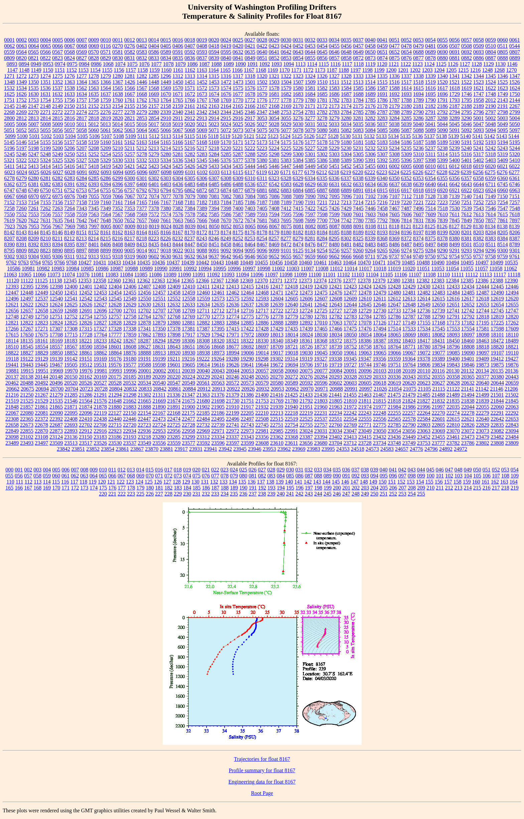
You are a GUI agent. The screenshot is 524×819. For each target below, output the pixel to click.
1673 (201, 94)
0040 (370, 40)
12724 (306, 310)
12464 (247, 292)
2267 (514, 106)
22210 (262, 413)
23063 (423, 431)
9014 (141, 250)
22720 (129, 425)
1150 (48, 70)
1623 (502, 88)
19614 (203, 365)
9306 (57, 256)
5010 (69, 124)
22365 (26, 419)
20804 (115, 389)
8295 (334, 238)
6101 (190, 172)
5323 (33, 160)
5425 (177, 166)
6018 (466, 166)
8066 (262, 226)
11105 (386, 274)
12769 (188, 316)
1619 (466, 88)
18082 (438, 334)
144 (326, 482)
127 (167, 482)
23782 (453, 443)
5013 (105, 124)
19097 (482, 353)
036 (346, 469)
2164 (226, 106)
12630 (144, 304)
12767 (159, 316)
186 (206, 488)
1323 (298, 76)
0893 (12, 64)
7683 (274, 220)
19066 (394, 353)
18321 (232, 341)
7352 (117, 208)
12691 (85, 310)
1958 (478, 100)
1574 (226, 88)
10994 (205, 268)
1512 (346, 82)
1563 (93, 88)
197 (309, 488)
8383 (490, 238)
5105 (82, 136)
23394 (321, 437)
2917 (250, 118)
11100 (314, 274)
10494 (452, 262)
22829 (482, 425)
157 (448, 482)
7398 (226, 208)
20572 (232, 383)
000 (9, 469)
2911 (177, 118)
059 (47, 476)
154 (420, 482)
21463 (365, 395)
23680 (321, 443)
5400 (454, 160)
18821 (512, 347)
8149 (69, 232)
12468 (262, 292)
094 (374, 476)
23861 (122, 449)
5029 (286, 124)
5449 (310, 166)
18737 (321, 347)
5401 (466, 160)
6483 (189, 184)
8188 (346, 232)
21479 (409, 395)
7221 (418, 202)
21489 (453, 395)
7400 (238, 208)
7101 (358, 196)
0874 (382, 58)
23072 (468, 431)
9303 (21, 256)
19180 (129, 359)
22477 (188, 419)
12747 (512, 310)
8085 (322, 226)
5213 (153, 148)
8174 (226, 232)
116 (65, 482)
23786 (468, 443)
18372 (335, 341)
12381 (408, 280)
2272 (57, 112)
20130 (453, 371)
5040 (418, 124)
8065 (250, 226)
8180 (286, 232)
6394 (105, 184)
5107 (106, 136)
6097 (154, 172)
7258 (9, 208)
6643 (466, 184)
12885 (247, 322)
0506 (442, 46)
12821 (12, 322)
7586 (226, 214)
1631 (45, 94)
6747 (9, 190)
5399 (442, 160)
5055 (45, 130)
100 (430, 476)
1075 (132, 64)
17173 (453, 322)
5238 (442, 148)
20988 (336, 389)
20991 (351, 389)
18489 (512, 341)
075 (196, 476)
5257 (129, 154)
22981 (262, 431)
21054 (395, 389)
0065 (45, 46)
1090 (240, 64)
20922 (233, 389)
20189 (144, 377)
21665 (144, 401)
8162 (117, 232)
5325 (57, 160)
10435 (143, 262)
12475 (321, 292)
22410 (85, 419)
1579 (286, 88)
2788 (394, 112)
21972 (350, 407)
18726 (306, 347)
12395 (26, 286)
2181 (418, 106)
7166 (153, 202)
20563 (218, 383)
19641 (247, 365)
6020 (490, 166)
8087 (334, 226)
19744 (365, 365)
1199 (379, 70)
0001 (9, 40)
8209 (33, 238)
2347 (262, 112)
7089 (298, 196)
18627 (144, 347)
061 (65, 476)
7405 (262, 208)
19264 (217, 359)
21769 (276, 401)
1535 (33, 88)
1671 (177, 94)
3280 (346, 118)
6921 (454, 190)
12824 (56, 322)
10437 (173, 262)
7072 (142, 196)
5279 (153, 154)
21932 (262, 407)
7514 (430, 208)
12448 (26, 292)
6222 (370, 172)
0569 (81, 52)
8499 (454, 244)
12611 (379, 298)
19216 (188, 359)
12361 (129, 280)
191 (253, 488)
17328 (115, 328)
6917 (406, 190)
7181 (189, 202)
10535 (511, 262)
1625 (9, 94)
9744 (406, 256)
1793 (454, 100)
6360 (502, 178)
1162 (190, 70)
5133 (381, 136)
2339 (165, 112)
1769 (226, 100)
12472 (291, 292)
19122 (26, 359)
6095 (130, 172)
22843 (512, 425)
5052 (21, 130)
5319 (502, 154)
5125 (297, 136)
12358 (99, 280)
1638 (117, 94)
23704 (335, 443)
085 (290, 476)
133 (224, 482)
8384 (502, 238)
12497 (26, 298)
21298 (129, 395)
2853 (141, 118)
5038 (394, 124)
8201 (466, 232)
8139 (514, 226)
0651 (382, 52)
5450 (322, 166)
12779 (291, 316)
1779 (298, 100)
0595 (226, 52)
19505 (71, 365)
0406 (177, 46)
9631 (177, 256)
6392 (81, 184)
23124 (56, 437)
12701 (129, 310)
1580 (298, 88)
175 (103, 488)
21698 (218, 401)
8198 (430, 232)
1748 (490, 94)
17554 (468, 328)
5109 (130, 136)
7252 (478, 202)
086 (299, 476)
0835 (177, 58)
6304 (177, 178)
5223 (262, 148)
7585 (214, 214)
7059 (106, 196)
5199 (45, 148)
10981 (28, 268)
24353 (343, 449)
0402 (141, 46)
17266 (12, 328)
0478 (406, 46)
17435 (291, 328)
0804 (490, 52)
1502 (262, 82)
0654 (406, 52)
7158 (81, 202)
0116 (106, 46)
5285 (226, 154)
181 (159, 488)
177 (122, 488)
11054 (452, 268)
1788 (406, 100)
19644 (262, 365)
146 (345, 482)
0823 (57, 58)
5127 (321, 136)
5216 (189, 148)
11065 (24, 274)
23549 (144, 443)
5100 (22, 136)
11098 (285, 274)
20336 (394, 377)
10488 (423, 262)
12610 (365, 298)
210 (430, 488)
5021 (201, 124)
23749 (409, 443)
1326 (322, 76)
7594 (274, 214)
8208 (21, 238)
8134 (490, 226)
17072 (350, 322)
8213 (81, 238)
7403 (250, 208)
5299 (286, 154)
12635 (218, 304)
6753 (81, 190)
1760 (117, 100)
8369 (394, 238)
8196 (406, 232)
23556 (159, 443)
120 (102, 482)
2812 (21, 118)
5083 (358, 130)
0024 (226, 40)
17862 (144, 334)
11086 (155, 274)
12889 (291, 322)
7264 (69, 208)
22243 (365, 413)
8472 (286, 244)
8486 (394, 244)
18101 (497, 334)
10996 (234, 268)
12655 (512, 304)
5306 (370, 154)
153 (411, 482)
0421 (250, 46)
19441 (12, 365)
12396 (41, 286)
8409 (129, 244)
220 (103, 494)
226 (150, 494)
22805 (438, 425)
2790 (418, 112)
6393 (93, 184)
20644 (497, 383)
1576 (250, 88)
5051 (9, 130)
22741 (232, 425)
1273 (33, 76)
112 (28, 482)
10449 (246, 262)
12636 (232, 304)
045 (430, 469)
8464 (250, 244)
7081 (214, 196)
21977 (379, 407)
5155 (45, 142)
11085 (140, 274)
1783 (346, 100)
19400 (453, 359)
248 (356, 494)
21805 (335, 401)
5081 (334, 130)
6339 (370, 178)
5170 (226, 142)
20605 (365, 383)
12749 (26, 316)
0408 (201, 46)
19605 (188, 365)
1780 (310, 100)
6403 (165, 184)
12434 (468, 286)
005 (56, 469)
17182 (468, 322)
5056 (57, 130)
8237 (189, 238)
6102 (202, 172)
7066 (118, 196)
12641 (306, 304)
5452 (346, 166)
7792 (382, 220)
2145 (9, 106)
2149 (57, 106)
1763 (153, 100)
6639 (418, 184)
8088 (346, 226)
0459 (382, 46)
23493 (26, 443)
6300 (129, 178)
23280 (159, 437)
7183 (214, 202)
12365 (187, 280)
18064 (379, 334)
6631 (334, 184)
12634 (203, 304)
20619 (394, 383)
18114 (11, 341)
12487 (482, 292)
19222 (203, 359)
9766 (59, 262)
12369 (246, 280)
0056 (454, 40)
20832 (130, 389)
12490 (497, 292)
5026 (250, 124)
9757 (478, 256)
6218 (334, 172)
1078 (168, 64)
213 (458, 488)
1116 (335, 64)
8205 (502, 232)
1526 (514, 82)
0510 (490, 46)
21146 (496, 389)
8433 (141, 244)
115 (56, 482)
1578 (274, 88)
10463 (335, 262)
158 (457, 482)
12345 (70, 280)
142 (308, 482)
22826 (468, 425)
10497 (482, 262)
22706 (100, 425)
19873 (482, 365)
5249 (57, 154)
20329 (365, 377)
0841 (238, 58)
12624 (56, 304)
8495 (418, 244)
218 (505, 488)
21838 (468, 401)
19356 (379, 359)
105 (477, 476)
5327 (81, 160)
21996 (423, 407)
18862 (100, 353)
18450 (453, 341)
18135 (26, 341)
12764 (144, 316)
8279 (298, 238)
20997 (365, 389)
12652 (468, 304)
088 (318, 476)
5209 (105, 148)
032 (309, 469)
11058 (495, 268)
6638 (406, 184)
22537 (321, 419)
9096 (262, 250)
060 (56, 476)
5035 (358, 124)
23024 (306, 431)
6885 (310, 190)
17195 (482, 322)
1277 (81, 76)
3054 (274, 118)
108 (505, 476)
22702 (85, 425)
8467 (262, 244)
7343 (81, 208)
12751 (56, 316)
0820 (21, 58)
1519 (430, 82)
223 (131, 494)
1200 (391, 70)
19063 (365, 353)
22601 (438, 419)
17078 (365, 322)
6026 (45, 172)
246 (337, 494)
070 (150, 476)
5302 (322, 154)
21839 (482, 401)
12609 (350, 298)
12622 (26, 304)
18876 (129, 353)
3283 (382, 118)
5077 (286, 130)
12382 (423, 280)
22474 (173, 419)
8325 (358, 238)
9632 (189, 256)
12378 (364, 280)
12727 (335, 310)
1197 (355, 70)
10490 (437, 262)
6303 (165, 178)
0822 (45, 58)
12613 (409, 298)
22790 (409, 425)
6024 (21, 172)
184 (187, 488)
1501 (250, 82)
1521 (454, 82)
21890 (159, 407)
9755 (466, 256)
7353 (129, 208)
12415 (247, 286)
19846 (468, 365)
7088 (286, 196)
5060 (93, 130)
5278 (141, 154)
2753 (286, 112)
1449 (165, 82)
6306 (201, 178)
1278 (93, 76)
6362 (9, 184)
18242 (115, 341)
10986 (102, 268)
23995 (328, 449)
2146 (21, 106)
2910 (165, 118)
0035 (346, 40)
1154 (95, 70)
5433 (214, 166)
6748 (21, 190)
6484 (201, 184)
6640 (430, 184)
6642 (454, 184)
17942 (218, 334)
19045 (321, 353)
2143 (502, 100)
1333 (358, 76)
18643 (173, 347)
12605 (291, 298)
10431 (99, 262)
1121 (394, 64)
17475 (350, 328)
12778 (276, 316)
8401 (93, 244)
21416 (276, 395)
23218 (144, 437)
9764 (35, 262)
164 (514, 482)
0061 (514, 40)
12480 (394, 292)
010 (103, 469)
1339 (430, 76)
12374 (320, 280)
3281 (358, 118)
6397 (129, 184)
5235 (406, 148)
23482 (497, 437)
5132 (369, 136)
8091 (358, 226)
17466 (335, 328)
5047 (478, 124)
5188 (430, 142)
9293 (466, 250)
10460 (305, 262)
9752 (442, 256)
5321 (9, 160)
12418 (291, 286)
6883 (286, 190)
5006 (21, 124)
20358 (453, 377)
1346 (502, 76)
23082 (497, 431)
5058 (81, 130)
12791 (453, 316)
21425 (291, 395)
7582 (201, 214)
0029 (274, 40)
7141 (478, 196)
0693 (478, 52)
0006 (69, 40)
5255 (117, 154)
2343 (214, 112)
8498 (442, 244)
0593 (201, 52)
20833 (145, 389)
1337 (406, 76)
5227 (310, 148)
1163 (201, 70)
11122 (26, 280)
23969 (298, 449)
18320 (218, 341)
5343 (189, 160)
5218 (214, 148)
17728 (85, 334)
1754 (45, 100)
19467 (56, 365)
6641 (442, 184)
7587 (238, 214)
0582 (129, 52)
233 (215, 494)
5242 (490, 148)
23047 (350, 431)
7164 (129, 202)
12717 (262, 310)
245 (327, 494)
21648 (115, 401)
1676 (226, 94)
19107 (497, 353)
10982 (43, 268)
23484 (512, 437)
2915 (226, 118)
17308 (71, 328)
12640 (291, 304)
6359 (490, 178)
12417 (276, 286)
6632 (346, 184)
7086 (274, 196)
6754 (93, 190)
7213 (346, 202)
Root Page (262, 793)
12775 (247, 316)
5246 (21, 154)
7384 (189, 208)
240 (281, 494)
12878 (144, 322)
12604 (276, 298)
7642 (81, 220)
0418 (214, 46)
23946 (254, 449)
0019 (201, 40)
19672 (276, 365)
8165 (153, 232)
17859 (129, 334)
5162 (129, 142)
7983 (82, 226)
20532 (129, 383)
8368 (382, 238)
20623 (423, 383)
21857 (26, 407)
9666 (346, 256)
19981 (100, 371)
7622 (33, 220)
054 (515, 469)
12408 (159, 286)
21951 (306, 407)
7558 (69, 214)
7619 (9, 220)
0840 (226, 58)
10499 (496, 262)
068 (131, 476)
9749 (418, 256)
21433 (306, 395)
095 (384, 476)
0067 (69, 46)
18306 (188, 341)
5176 (298, 142)
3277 (310, 118)
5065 (153, 130)
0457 (358, 46)
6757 (129, 190)
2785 (358, 112)
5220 (226, 148)
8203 (478, 232)
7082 (226, 196)
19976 (86, 371)
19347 (364, 359)
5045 (454, 124)
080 (243, 476)
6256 (478, 172)
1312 (177, 76)
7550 (9, 214)
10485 (408, 262)
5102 (46, 136)
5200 (57, 148)
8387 (514, 238)
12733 (394, 310)
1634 (81, 94)
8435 (153, 244)
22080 (26, 413)
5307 (382, 154)
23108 (41, 437)
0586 (153, 52)
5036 (370, 124)
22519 (291, 419)
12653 (482, 304)
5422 (141, 166)
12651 (453, 304)
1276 (69, 76)
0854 (298, 58)
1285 (153, 76)
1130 (500, 64)
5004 (514, 118)
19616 (218, 365)
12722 (276, 310)
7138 (442, 196)
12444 (482, 286)
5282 (189, 154)
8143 (21, 232)
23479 (482, 437)
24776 (416, 449)
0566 (45, 52)
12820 (512, 316)
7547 (502, 208)
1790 (430, 100)
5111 (142, 136)
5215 (177, 148)
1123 (417, 64)
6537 (262, 184)
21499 (482, 395)
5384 (298, 160)
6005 (406, 166)
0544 (514, 46)
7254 (502, 202)
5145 (9, 142)
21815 (379, 401)
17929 (203, 334)
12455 (129, 292)
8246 (214, 238)
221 (112, 494)
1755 (57, 100)
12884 (232, 322)
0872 (358, 58)
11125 (41, 280)
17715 (71, 334)
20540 (159, 383)
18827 (26, 353)
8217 (129, 238)
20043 (218, 371)
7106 (382, 196)
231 (196, 494)
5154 (33, 142)
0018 (189, 40)
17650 (26, 334)
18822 (12, 353)
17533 (409, 328)
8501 (466, 244)
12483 (438, 292)
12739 (438, 310)
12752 (71, 316)
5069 (201, 130)
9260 (358, 250)
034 (327, 469)
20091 (350, 371)
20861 (174, 389)
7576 (177, 214)
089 (327, 476)
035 (337, 469)
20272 (291, 377)
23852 (93, 449)
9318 (117, 256)
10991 (175, 268)
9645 (238, 256)
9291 (454, 250)
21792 (306, 401)
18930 (188, 353)
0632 (238, 52)
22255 (394, 413)
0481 (430, 46)
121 (111, 482)
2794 (454, 112)
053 (505, 469)
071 (159, 476)
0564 (21, 52)
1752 (21, 100)
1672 (189, 94)
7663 (177, 220)
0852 (274, 58)
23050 (379, 431)
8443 (165, 244)
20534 (144, 383)
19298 (261, 359)
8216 (117, 238)
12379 (379, 280)
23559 (173, 443)
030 (290, 469)
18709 (276, 347)
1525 (502, 82)
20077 (321, 371)
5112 (154, 136)
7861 (502, 220)
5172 (250, 142)
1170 (284, 70)
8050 (214, 226)
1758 (93, 100)
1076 (144, 64)
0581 (117, 52)
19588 (144, 365)
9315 (105, 256)
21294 (115, 395)
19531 (100, 365)
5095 (502, 130)
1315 (214, 76)
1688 (358, 94)
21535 (56, 401)
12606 (306, 298)
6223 (382, 172)
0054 (430, 40)
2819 (105, 118)
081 (253, 476)
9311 (69, 256)
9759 (502, 256)
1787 (394, 100)
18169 (56, 341)
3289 (454, 118)
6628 (298, 184)
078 (225, 476)
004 (47, 469)
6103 (214, 172)
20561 (203, 383)
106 (487, 476)
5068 (189, 130)
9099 (274, 250)
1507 (298, 82)
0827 (81, 58)
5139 (453, 136)
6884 (298, 190)
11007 (307, 268)
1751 (9, 100)
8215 (105, 238)
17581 (482, 328)
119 (92, 482)
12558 (188, 298)
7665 (189, 220)
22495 (218, 419)
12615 (438, 298)
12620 (512, 298)
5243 (502, 148)
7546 (490, 208)
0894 (24, 64)
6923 (478, 190)
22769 (350, 425)
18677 (232, 347)
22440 (115, 419)
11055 (466, 268)
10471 (379, 262)
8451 (214, 244)
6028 (69, 172)
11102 (343, 274)
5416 (69, 166)
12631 (159, 304)
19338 (335, 359)
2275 (93, 112)
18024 (306, 334)
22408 (71, 419)
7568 (129, 214)
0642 (286, 52)
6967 (9, 196)
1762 (141, 100)
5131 (357, 136)
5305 (358, 154)
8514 (502, 244)
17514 (394, 328)
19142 (71, 359)
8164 (141, 232)
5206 (69, 148)
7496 (418, 208)
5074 (250, 130)
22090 (56, 413)
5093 (478, 130)
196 (299, 488)
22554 (350, 419)
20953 (277, 389)
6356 (454, 178)
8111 (382, 226)
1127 (465, 64)
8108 (370, 226)
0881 (454, 58)
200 (337, 488)
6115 (238, 172)
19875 (497, 365)
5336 (177, 160)
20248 (247, 377)
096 (393, 476)
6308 (226, 178)
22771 (365, 425)
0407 (189, 46)
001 (19, 469)
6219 (346, 172)
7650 (117, 220)
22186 (218, 413)
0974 (60, 64)
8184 (322, 232)
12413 (232, 286)
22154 (144, 413)
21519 (12, 401)
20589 (291, 383)
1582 (322, 88)
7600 (346, 214)
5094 (490, 130)
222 (122, 494)
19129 (41, 359)
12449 (41, 292)
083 (271, 476)
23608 (262, 443)
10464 (349, 262)
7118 (418, 196)
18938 (203, 353)
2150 (69, 106)
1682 (286, 94)
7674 (250, 220)
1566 (129, 88)
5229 (334, 148)
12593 (262, 298)
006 (65, 469)
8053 (238, 226)
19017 (276, 353)
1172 (308, 70)
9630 (165, 256)
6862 (189, 190)
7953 (33, 226)
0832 (141, 58)
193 (271, 488)
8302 (346, 238)
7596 (298, 214)
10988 (131, 268)
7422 (310, 208)
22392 (56, 419)
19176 (115, 359)
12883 (218, 322)
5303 (334, 154)
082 (262, 476)
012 (122, 469)
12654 (497, 304)
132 (214, 482)
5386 (322, 160)
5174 (274, 142)
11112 (471, 274)
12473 (306, 292)
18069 (409, 334)
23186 (115, 437)
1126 (453, 64)
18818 (482, 347)
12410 (188, 286)
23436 (394, 437)
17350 (159, 328)
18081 (423, 334)
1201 (403, 70)
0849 (250, 58)
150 (383, 482)
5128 (333, 136)
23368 (291, 437)
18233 (100, 341)
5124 (285, 136)
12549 (129, 298)
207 (402, 488)
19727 (350, 365)
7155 (45, 202)
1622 (490, 88)
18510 (12, 347)
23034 (335, 431)
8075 (286, 226)
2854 (153, 118)
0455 (334, 46)
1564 (105, 88)
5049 (502, 124)
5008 (45, 124)
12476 (335, 292)
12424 (365, 286)
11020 (408, 268)
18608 (129, 347)
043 (412, 469)
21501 (497, 395)
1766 (189, 100)
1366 (105, 82)
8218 (141, 238)
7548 (514, 208)
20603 (350, 383)
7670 (226, 220)
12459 (188, 292)
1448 (153, 82)
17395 (218, 328)
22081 (41, 413)
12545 (115, 298)
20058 (276, 371)
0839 (214, 58)
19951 (41, 371)
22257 (409, 413)
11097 (271, 274)
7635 (57, 220)
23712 (350, 443)
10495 (467, 262)
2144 (514, 100)
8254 (262, 238)
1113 (300, 64)
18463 (482, 341)
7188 (274, 202)
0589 (165, 52)
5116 (201, 136)
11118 (514, 274)
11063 (10, 274)
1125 (441, 64)
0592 (189, 52)
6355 (442, 178)
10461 (320, 262)
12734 (409, 310)
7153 (21, 202)
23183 (100, 437)
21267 (41, 395)
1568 (153, 88)
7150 (502, 196)
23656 (306, 443)
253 (402, 494)
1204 (439, 70)
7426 (334, 208)
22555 (365, 419)
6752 (69, 190)
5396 (406, 160)
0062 (9, 46)
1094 (288, 64)
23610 (276, 443)
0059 (490, 40)
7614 (490, 214)
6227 (430, 172)
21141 (467, 389)
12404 (115, 286)
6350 (394, 178)
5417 (81, 166)
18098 (482, 334)
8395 (69, 244)
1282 (141, 76)
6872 (201, 190)
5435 (238, 166)
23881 (166, 449)
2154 (117, 106)
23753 (423, 443)
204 (374, 488)
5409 (502, 160)
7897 (514, 220)
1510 (322, 82)
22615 (453, 419)
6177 (297, 172)
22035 (453, 407)
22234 (335, 413)
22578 (409, 419)
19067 (409, 353)
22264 (423, 413)
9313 (93, 256)
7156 (57, 202)
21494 (468, 395)
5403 (490, 160)
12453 (100, 292)
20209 (159, 377)
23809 (512, 443)
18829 (41, 353)
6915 (382, 190)
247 (346, 494)
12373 (305, 280)
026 (253, 469)
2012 (490, 100)
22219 (306, 413)
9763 (23, 262)
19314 (291, 359)
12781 (321, 316)
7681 (262, 220)
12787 (409, 316)
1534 (21, 88)
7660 (153, 220)
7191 (310, 202)
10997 (249, 268)
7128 (430, 196)
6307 (214, 178)
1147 (12, 70)
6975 (57, 196)
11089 (169, 274)
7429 (346, 208)
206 (393, 488)
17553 (453, 328)
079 (234, 476)
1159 (154, 70)
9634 (201, 256)
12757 (115, 316)
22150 (129, 413)
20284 (321, 377)
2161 (189, 106)
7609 (430, 214)
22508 (262, 419)
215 (477, 488)
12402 (100, 286)
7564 (105, 214)
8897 (81, 250)
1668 (141, 94)
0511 (502, 46)
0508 (466, 46)
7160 (105, 202)
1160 (166, 70)
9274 (406, 250)
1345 (490, 76)
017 (168, 469)
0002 (21, 40)
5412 (21, 166)
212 (449, 488)
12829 (129, 322)
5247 (33, 154)
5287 (238, 154)
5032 (322, 124)
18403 (409, 341)
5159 (93, 142)
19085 (453, 353)
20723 (86, 389)
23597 (232, 443)
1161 (178, 70)
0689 (430, 52)
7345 (93, 208)
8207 (9, 238)
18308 (203, 341)
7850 (478, 220)
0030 (286, 40)
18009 (262, 334)
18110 (511, 334)
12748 (12, 316)
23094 (512, 431)
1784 (358, 100)
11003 (292, 268)
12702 (144, 310)
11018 (379, 268)
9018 (165, 250)
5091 (454, 130)
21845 (512, 401)
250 (374, 494)
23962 (284, 449)
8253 (250, 238)
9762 (11, 262)
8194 (394, 232)
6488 (238, 184)
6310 (250, 178)
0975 (72, 64)
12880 (173, 322)
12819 (497, 316)
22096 (85, 413)
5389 (346, 160)
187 (215, 488)
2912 (189, 118)
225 (140, 494)
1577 (262, 88)
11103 (357, 274)
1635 (93, 94)
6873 (214, 190)
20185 (129, 377)
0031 (298, 40)
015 (150, 469)
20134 (482, 371)
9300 (502, 250)
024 (234, 469)
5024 (226, 124)
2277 (117, 112)
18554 (41, 347)
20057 (262, 371)
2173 (334, 106)
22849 (12, 431)
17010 (321, 322)
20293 (335, 377)
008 (84, 469)
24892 (445, 449)
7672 (238, 220)
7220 (406, 202)
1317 (238, 76)
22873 (56, 431)
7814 (406, 220)
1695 (430, 94)
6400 (141, 184)
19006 (247, 353)
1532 (9, 88)
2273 (69, 112)
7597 (310, 214)
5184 (394, 142)
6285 (93, 178)
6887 (322, 190)
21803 (321, 401)
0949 (36, 64)
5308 (394, 154)
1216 (475, 70)
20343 (409, 377)
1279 (105, 76)
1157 (131, 70)
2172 (322, 106)
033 (318, 469)
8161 (105, 232)
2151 (81, 106)
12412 (218, 286)
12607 (321, 298)
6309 (238, 178)
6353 (418, 178)
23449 (409, 437)
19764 (409, 365)
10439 (187, 262)
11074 (68, 274)
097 (402, 476)
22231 (321, 413)
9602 (153, 256)
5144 (513, 136)
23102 (26, 437)
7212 (334, 202)
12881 (188, 322)
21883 (129, 407)
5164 (153, 142)
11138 (55, 280)
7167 (165, 202)
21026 (380, 389)
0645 (322, 52)
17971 (232, 334)
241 (290, 494)
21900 (188, 407)
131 (205, 482)
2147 (33, 106)
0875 (394, 58)
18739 (335, 347)
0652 (394, 52)
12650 (438, 304)
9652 (274, 256)
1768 (214, 100)
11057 (481, 268)
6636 (382, 184)
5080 (322, 130)
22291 (497, 413)
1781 (322, 100)
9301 (514, 250)
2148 (45, 106)
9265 (382, 250)
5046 (466, 124)
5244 (514, 148)
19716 (321, 365)
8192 (370, 232)
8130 (478, 226)
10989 (146, 268)
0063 (21, 46)
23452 (423, 437)
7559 (81, 214)
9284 (430, 250)
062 (75, 476)
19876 (512, 365)
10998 (263, 268)
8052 (226, 226)
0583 (141, 52)
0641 (274, 52)
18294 (159, 341)
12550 (144, 298)
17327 (100, 328)
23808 (497, 443)
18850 (56, 353)
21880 (115, 407)
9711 (370, 256)
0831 (129, 58)
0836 (189, 58)
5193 (490, 142)
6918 (418, 190)
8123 (418, 226)
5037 (382, 124)
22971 (218, 431)
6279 (21, 178)
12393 (12, 286)
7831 (418, 220)
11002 (278, 268)
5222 (250, 148)
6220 (358, 172)
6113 (226, 172)
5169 (214, 142)
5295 (262, 154)
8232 (177, 238)
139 (280, 482)
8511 (490, 244)
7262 (45, 208)
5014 (117, 124)
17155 (423, 322)
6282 (57, 178)
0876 (406, 58)
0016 (177, 40)
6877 (238, 190)
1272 (21, 76)
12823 (41, 322)
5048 (490, 124)
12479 (379, 292)
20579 (262, 383)
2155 (129, 106)
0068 (82, 46)
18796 (453, 347)
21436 (321, 395)
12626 (85, 304)
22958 (188, 431)
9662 (334, 256)
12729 (365, 310)
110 (10, 482)
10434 (129, 262)
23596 (218, 443)
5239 (454, 148)
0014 (153, 40)
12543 (100, 298)
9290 (442, 250)
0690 (442, 52)
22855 (26, 431)
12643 (335, 304)
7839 (442, 220)
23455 (438, 437)
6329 (298, 178)
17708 (56, 334)
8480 (334, 244)
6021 (502, 166)
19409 (482, 359)
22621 (468, 419)
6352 (406, 178)
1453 (214, 82)
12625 (71, 304)
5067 (177, 130)
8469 (274, 244)
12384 (452, 280)
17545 (438, 328)
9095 (250, 250)
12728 (350, 310)
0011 (117, 40)
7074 (154, 196)
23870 (151, 449)
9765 (47, 262)
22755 (306, 425)
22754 (291, 425)
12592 (247, 298)
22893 (71, 431)
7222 (430, 202)
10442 (202, 262)
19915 (27, 371)
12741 (453, 310)
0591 (177, 52)
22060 (497, 407)
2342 (201, 112)
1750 (514, 94)
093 (365, 476)
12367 (217, 280)
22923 (115, 431)
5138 (441, 136)
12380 (393, 280)
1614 (406, 88)
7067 (130, 196)
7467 (394, 208)
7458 (382, 208)
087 (309, 476)
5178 (322, 142)
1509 (310, 82)
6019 (478, 166)
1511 (334, 82)
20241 (218, 377)
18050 (350, 334)
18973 (218, 353)
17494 (379, 328)
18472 (497, 341)
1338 (418, 76)
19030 (306, 353)
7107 (394, 196)
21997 (438, 407)
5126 (309, 136)
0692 (466, 52)
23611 (291, 443)
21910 (232, 407)
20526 (85, 383)
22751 (276, 425)
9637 (214, 256)
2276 (105, 112)
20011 (173, 371)
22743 (247, 425)
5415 (57, 166)
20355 (438, 377)
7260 (21, 208)
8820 (33, 250)
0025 (238, 40)
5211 (129, 148)
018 (178, 469)
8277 (286, 238)
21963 (335, 407)
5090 (442, 130)
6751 (57, 190)
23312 (203, 437)
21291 (100, 395)
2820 (117, 118)
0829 (105, 58)
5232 (370, 148)
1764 (165, 100)
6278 (9, 178)
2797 (490, 112)
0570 (93, 52)
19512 (85, 365)
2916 (238, 118)
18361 (306, 341)
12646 (379, 304)
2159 (177, 106)
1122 (405, 64)
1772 (250, 100)
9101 (286, 250)
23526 (100, 443)
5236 (418, 148)
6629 (310, 184)
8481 (346, 244)
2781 (310, 112)
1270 (511, 70)
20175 (115, 377)
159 (467, 482)
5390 (358, 160)
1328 (346, 76)
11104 (372, 274)
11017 (365, 268)
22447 (144, 419)
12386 (482, 280)
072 (168, 476)
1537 (57, 88)
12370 (261, 280)
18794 (438, 347)
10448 (232, 262)
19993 (115, 371)
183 (178, 488)
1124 (429, 64)
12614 (423, 298)
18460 (468, 341)
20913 (218, 389)
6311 (262, 178)
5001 (478, 118)
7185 (238, 202)
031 (299, 469)
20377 (482, 377)
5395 (394, 160)
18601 (115, 347)
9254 (322, 250)
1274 (45, 76)
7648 (105, 220)
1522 (466, 82)
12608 (335, 298)
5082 (346, 130)
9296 (490, 250)
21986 (409, 407)
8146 (57, 232)
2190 (490, 106)
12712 (218, 310)
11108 (429, 274)
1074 (120, 64)
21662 (129, 401)
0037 (358, 40)
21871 (71, 407)
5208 (93, 148)
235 (234, 494)
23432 (379, 437)
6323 (274, 178)
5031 (310, 124)
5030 (298, 124)
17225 (497, 322)
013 (131, 469)
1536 (45, 88)
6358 (478, 178)
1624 (514, 88)
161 (486, 482)
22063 (512, 407)
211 (439, 488)
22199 (232, 413)
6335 (322, 178)
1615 (418, 88)
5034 (346, 124)
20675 (27, 389)
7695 (286, 220)
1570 (177, 88)
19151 (85, 359)
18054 (365, 334)
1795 (466, 100)
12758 (129, 316)
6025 (33, 172)
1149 (36, 70)
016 (159, 469)
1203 (427, 70)
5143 (501, 136)
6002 (394, 166)
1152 (72, 70)
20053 (247, 371)
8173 (214, 232)
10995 (219, 268)
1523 (478, 82)
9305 (45, 256)
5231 (358, 148)
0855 (310, 58)
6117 (250, 172)
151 (392, 482)
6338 (358, 178)
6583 (286, 184)
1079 (180, 64)
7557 (57, 214)
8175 (238, 232)
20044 (232, 371)
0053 (418, 40)
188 (225, 488)
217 (496, 488)
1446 (141, 82)
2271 (45, 112)
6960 (502, 190)
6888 (334, 190)
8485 (382, 244)
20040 (203, 371)
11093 (227, 274)
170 (56, 488)
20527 (100, 383)
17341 (144, 328)
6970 (33, 196)
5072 (226, 130)
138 (270, 482)
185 (196, 488)
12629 (129, 304)
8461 (238, 244)
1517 (406, 82)
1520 (442, 82)
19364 (408, 359)
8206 (514, 232)
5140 (465, 136)
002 (28, 469)
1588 (394, 88)
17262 (512, 322)
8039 (190, 226)
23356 (262, 437)
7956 (45, 226)
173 (84, 488)
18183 (71, 341)
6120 (273, 172)
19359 (394, 359)
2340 (177, 112)
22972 (232, 431)
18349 (291, 341)
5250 (69, 154)
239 (271, 494)
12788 (423, 316)
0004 (45, 40)
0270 (117, 46)
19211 (173, 359)
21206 (511, 389)
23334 (218, 437)
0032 (310, 40)
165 (9, 488)
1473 (238, 82)
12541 (71, 298)
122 (121, 482)
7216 (382, 202)
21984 (394, 407)
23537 (129, 443)
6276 (502, 172)
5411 (9, 166)
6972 (45, 196)
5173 (262, 142)
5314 (442, 154)
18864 (115, 353)
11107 (414, 274)
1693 (406, 94)
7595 (286, 214)
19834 (438, 365)
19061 (350, 353)
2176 (370, 106)
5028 (274, 124)
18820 (497, 347)
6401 (153, 184)
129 (186, 482)
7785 (370, 220)
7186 (250, 202)
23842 (63, 449)
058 (37, 476)
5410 (514, 160)
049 (468, 469)
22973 (247, 431)
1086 (192, 64)
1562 (81, 88)
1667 (129, 94)
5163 (141, 142)
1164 (213, 70)
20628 (453, 383)
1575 (238, 88)
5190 (454, 142)
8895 (69, 250)
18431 (438, 341)
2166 (250, 106)
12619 (497, 298)
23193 (129, 437)
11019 (394, 268)
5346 (214, 160)
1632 (57, 94)
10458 (290, 262)
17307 (56, 328)
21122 (453, 389)
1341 (454, 76)
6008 (418, 166)
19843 (453, 365)
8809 (21, 250)
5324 (45, 160)
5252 (93, 154)
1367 (117, 82)
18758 (365, 347)
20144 (41, 377)
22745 (262, 425)
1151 (59, 70)
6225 (406, 172)
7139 (454, 196)
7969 (69, 226)
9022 (177, 250)
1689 (370, 94)
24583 (387, 449)
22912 (85, 431)
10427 (85, 262)
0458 (370, 46)
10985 (87, 268)
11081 (97, 274)
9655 (286, 256)
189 (234, 488)
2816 (69, 118)
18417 (423, 341)
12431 (438, 286)
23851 (78, 449)
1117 (347, 64)
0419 (226, 46)
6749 (33, 190)
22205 (247, 413)
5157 (69, 142)
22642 (497, 419)
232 (206, 494)
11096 (256, 274)
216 (487, 488)
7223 (442, 202)
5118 (213, 136)
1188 (344, 70)
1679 (262, 94)
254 (412, 494)
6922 (466, 190)
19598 (159, 365)
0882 (466, 58)
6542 (274, 184)
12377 (349, 280)
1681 (274, 94)
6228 (442, 172)
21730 (232, 401)
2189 (478, 106)
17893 (159, 334)
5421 (129, 166)
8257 (274, 238)
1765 (177, 100)
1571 (189, 88)
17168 (438, 322)
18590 (85, 347)
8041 (202, 226)
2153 (105, 106)
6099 (178, 172)
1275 (57, 76)
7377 (141, 208)
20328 (350, 377)
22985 (276, 431)
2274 (81, 112)
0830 (117, 58)
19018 (291, 353)
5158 (81, 142)
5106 (94, 136)
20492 (41, 383)
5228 (322, 148)
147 (355, 482)
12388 (496, 280)
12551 (159, 298)
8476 (310, 244)
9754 (454, 256)
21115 (438, 389)
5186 (406, 142)
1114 (312, 64)
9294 (478, 250)
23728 (365, 443)
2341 (189, 112)
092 (356, 476)
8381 (466, 238)
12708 (173, 310)
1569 (165, 88)
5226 (298, 148)
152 (401, 482)
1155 (107, 70)
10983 (57, 268)
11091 (199, 274)
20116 (438, 371)
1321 (274, 76)
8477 (322, 244)
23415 (365, 437)
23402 (335, 437)
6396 (117, 184)
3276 (298, 118)
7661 (165, 220)
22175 (188, 413)
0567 (57, 52)
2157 (153, 106)
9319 (129, 256)
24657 (401, 449)
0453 (310, 46)
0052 (406, 40)
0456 (346, 46)
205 (384, 488)
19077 (438, 353)
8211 (57, 238)
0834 (165, 58)
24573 (372, 449)
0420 (238, 46)
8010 (142, 226)
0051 (394, 40)
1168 (261, 70)
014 (140, 469)
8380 (454, 238)
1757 (81, 100)
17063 (335, 322)
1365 (93, 82)
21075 (409, 389)
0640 (262, 52)
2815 (57, 118)
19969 (56, 371)
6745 (502, 184)
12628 (115, 304)
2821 (129, 118)
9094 (238, 250)
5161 (117, 142)
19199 (159, 359)
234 (225, 494)
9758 (490, 256)
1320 (262, 76)
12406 (129, 286)
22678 (41, 425)
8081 (298, 226)
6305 (189, 178)
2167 (262, 106)
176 (112, 488)
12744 (482, 310)
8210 (45, 238)
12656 (12, 310)
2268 (9, 112)
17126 (379, 322)
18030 (321, 334)
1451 (189, 82)
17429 (276, 328)
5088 (418, 130)
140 (289, 482)
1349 (21, 82)
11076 (82, 274)
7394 (214, 208)
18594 (100, 347)
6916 (394, 190)
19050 (335, 353)
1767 (201, 100)
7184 (226, 202)
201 (346, 488)
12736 (423, 310)
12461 (218, 292)
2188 (466, 106)
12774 (232, 316)
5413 (33, 166)
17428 (262, 328)
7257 (514, 202)
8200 (454, 232)
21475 (394, 395)
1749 (502, 94)
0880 (442, 58)
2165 (238, 106)
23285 (173, 437)
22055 (482, 407)
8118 (394, 226)
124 (139, 482)
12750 (41, 316)
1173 (320, 70)
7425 (322, 208)
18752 (350, 347)
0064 (33, 46)
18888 (144, 353)
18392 (394, 341)
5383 (286, 160)
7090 (310, 196)
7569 (141, 214)
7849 (466, 220)
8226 (165, 238)
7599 (334, 214)
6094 (118, 172)
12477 (350, 292)
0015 (165, 40)
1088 (216, 64)
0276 (129, 46)
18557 (56, 347)
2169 (286, 106)
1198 (367, 70)
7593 (262, 214)
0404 (153, 46)
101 (440, 476)
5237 (430, 148)
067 (122, 476)
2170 (298, 106)
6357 (466, 178)
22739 (218, 425)
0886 (478, 58)
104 (468, 476)
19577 (129, 365)
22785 (394, 425)
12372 (290, 280)
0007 (81, 40)
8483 (370, 244)
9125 (298, 250)
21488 (438, 395)
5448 (298, 166)
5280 (165, 154)
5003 (502, 118)
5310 (418, 154)
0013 (141, 40)
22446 (129, 419)
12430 (423, 286)
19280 (232, 359)
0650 (370, 52)
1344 (478, 76)
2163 (214, 106)
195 (290, 488)
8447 (189, 244)
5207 (81, 148)
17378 (173, 328)
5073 (238, 130)
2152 (93, 106)
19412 (497, 359)
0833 (153, 58)
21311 (158, 395)
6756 (117, 190)
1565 (117, 88)
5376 (226, 160)
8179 (274, 232)
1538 (69, 88)
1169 (272, 70)
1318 (250, 76)
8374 (418, 238)
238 (262, 494)
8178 (262, 232)
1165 (225, 70)
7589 (250, 214)
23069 (438, 431)
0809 (9, 58)
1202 (415, 70)
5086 (394, 130)
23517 (85, 443)
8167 (177, 232)
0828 (93, 58)
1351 (45, 82)
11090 (184, 274)
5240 (466, 148)
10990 (160, 268)
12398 (56, 286)
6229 (454, 172)
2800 (9, 118)
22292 (512, 413)
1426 (129, 82)
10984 (72, 268)
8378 (442, 238)
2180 (406, 106)
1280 (117, 76)
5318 (490, 154)
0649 (358, 52)
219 (515, 488)
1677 (238, 94)
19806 (423, 365)
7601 (358, 214)
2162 (201, 106)
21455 (350, 395)
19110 (511, 353)
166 (19, 488)
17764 (100, 334)
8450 (201, 244)
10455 (261, 262)
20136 (511, 371)
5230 (346, 148)
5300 (298, 154)
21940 (291, 407)
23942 (225, 449)
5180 (346, 142)
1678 (250, 94)
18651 (188, 347)
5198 (33, 148)
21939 (276, 407)
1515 (382, 82)
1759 (105, 100)
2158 (165, 106)
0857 (334, 58)
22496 (232, 419)
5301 (310, 154)
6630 (322, 184)
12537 (41, 298)
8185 (334, 232)
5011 (81, 124)
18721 (291, 347)
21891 (173, 407)
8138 (502, 226)
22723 (144, 425)
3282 (370, 118)
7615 (502, 214)
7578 (189, 214)
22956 (173, 431)
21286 (85, 395)
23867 (137, 449)
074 (187, 476)
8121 (406, 226)
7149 (490, 196)
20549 (188, 383)
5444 (250, 166)
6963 (514, 190)
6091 (82, 172)
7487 (406, 208)
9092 (226, 250)
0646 (334, 52)
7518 (442, 208)
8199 (442, 232)
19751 (394, 365)
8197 (418, 232)
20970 (306, 389)
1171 (296, 70)
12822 (26, 322)
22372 (41, 419)
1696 (442, 94)
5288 (250, 154)
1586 (370, 88)
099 (421, 476)
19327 (320, 359)
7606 (406, 214)
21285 (71, 395)
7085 (262, 196)
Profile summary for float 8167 (262, 770)
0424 (286, 46)
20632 (468, 383)
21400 (262, 395)
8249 (226, 238)
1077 (156, 64)
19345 (350, 359)
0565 (33, 52)
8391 (21, 244)
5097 (514, 130)
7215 (370, 202)
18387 (379, 341)
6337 (346, 178)
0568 (69, 52)
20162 (85, 377)
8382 (478, 238)
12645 (365, 304)
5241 (478, 148)
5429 (201, 166)
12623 (41, 304)
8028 (178, 226)
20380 (497, 377)
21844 (497, 401)
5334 (165, 160)
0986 (96, 64)
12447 (12, 292)
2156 (141, 106)
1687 (346, 94)
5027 (262, 124)
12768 (173, 316)
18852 (71, 353)
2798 (502, 112)
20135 (497, 371)
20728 (101, 389)
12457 (159, 292)
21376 (218, 395)
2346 (250, 112)
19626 (232, 365)
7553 (33, 214)
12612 (394, 298)
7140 (466, 196)
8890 (57, 250)
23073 (482, 431)
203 (365, 488)
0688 (418, 52)
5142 (489, 136)
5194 (502, 142)
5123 (273, 136)
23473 (468, 437)
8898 (93, 250)
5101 (34, 136)
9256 (334, 250)
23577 (188, 443)
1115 (323, 64)
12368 (232, 280)
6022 (514, 166)
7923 (9, 226)
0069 (94, 46)
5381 (274, 160)
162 (495, 482)
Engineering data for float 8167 (262, 782)
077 (215, 476)
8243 (201, 238)
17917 (188, 334)
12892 (306, 322)
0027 (250, 40)
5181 (358, 142)
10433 (114, 262)
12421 (335, 286)
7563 (93, 214)
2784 (346, 112)
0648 (346, 52)
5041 (430, 124)
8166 (165, 232)
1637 (105, 94)
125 (149, 482)
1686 (334, 94)
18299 (173, 341)
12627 (100, 304)
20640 (482, 383)
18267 (129, 341)
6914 (370, 190)
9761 (514, 256)
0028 (262, 40)
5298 (274, 154)
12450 (56, 292)
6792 (141, 190)
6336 (334, 178)
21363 (203, 395)
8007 (118, 226)
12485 (468, 292)
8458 (226, 244)
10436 (158, 262)
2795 (466, 112)
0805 (502, 52)
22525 (306, 419)
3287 (430, 118)
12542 (85, 298)
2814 (45, 118)
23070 (453, 431)
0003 (33, 40)
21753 (262, 401)
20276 (306, 377)
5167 (189, 142)
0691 (454, 52)
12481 (409, 292)
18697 (262, 347)
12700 (115, 310)
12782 (335, 316)
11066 (39, 274)
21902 (203, 407)
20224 (188, 377)
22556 (379, 419)
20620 (409, 383)
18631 (159, 347)
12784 (365, 316)
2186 (442, 106)
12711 (203, 310)
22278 (468, 413)
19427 (511, 359)
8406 (105, 244)
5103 (58, 136)
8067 (274, 226)
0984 (84, 64)
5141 (477, 136)
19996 (130, 371)
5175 (286, 142)
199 (327, 488)
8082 (310, 226)
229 (178, 494)
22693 (71, 425)
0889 (514, 58)
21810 (350, 401)
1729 (454, 94)
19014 (262, 353)
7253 (490, 202)
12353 (85, 280)
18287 (144, 341)
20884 (189, 389)
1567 (141, 88)
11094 (242, 274)
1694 (418, 94)
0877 (418, 58)
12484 (453, 292)
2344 (226, 112)
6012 (454, 166)
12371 (276, 280)
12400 (71, 286)
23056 (409, 431)
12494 (512, 292)
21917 (247, 407)
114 (46, 482)
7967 (57, 226)
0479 (418, 46)
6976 (69, 196)
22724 (159, 425)
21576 (100, 401)
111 (19, 482)
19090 (468, 353)
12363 (158, 280)
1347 (514, 76)
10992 (190, 268)
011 (112, 469)
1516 (394, 82)
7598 (322, 214)
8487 (406, 244)
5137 (429, 136)
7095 (334, 196)
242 (299, 494)
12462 (232, 292)
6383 (57, 184)
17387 (203, 328)
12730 (379, 310)
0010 (105, 40)
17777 (115, 334)
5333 (153, 160)
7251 (466, 202)
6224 (394, 172)
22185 (203, 413)
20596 (321, 383)
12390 (511, 280)
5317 (478, 154)
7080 (202, 196)
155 (429, 482)
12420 (321, 286)
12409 (173, 286)
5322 (21, 160)
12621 (12, 304)
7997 (94, 226)
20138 (26, 377)
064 (94, 476)
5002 (490, 118)
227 (159, 494)
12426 (379, 286)
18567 (71, 347)
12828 (115, 322)
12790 (438, 316)
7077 (166, 196)
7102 (370, 196)
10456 (276, 262)
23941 (210, 449)
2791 (430, 112)
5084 (370, 130)
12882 (203, 322)
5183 (382, 142)
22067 (12, 413)
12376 (335, 280)
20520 (71, 383)
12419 (306, 286)
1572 (201, 88)
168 (37, 488)
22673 (26, 425)
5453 (358, 166)
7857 (490, 220)
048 (458, 469)
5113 (166, 136)
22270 (438, 413)
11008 (321, 268)
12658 (41, 310)
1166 (237, 70)
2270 (33, 112)
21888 (144, 407)
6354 (430, 178)
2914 (214, 118)
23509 (56, 443)
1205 (451, 70)
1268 (499, 70)
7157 (69, 202)
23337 (232, 437)
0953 (48, 64)
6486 (226, 184)
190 (243, 488)
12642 (321, 304)
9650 (262, 256)
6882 (274, 190)
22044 (468, 407)
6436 (177, 184)
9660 (322, 256)
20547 (173, 383)
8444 (177, 244)
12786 (394, 316)
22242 (350, 413)
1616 (430, 88)
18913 (159, 353)
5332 (141, 160)
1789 (418, 100)
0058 (478, 40)
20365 (468, 377)
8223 (153, 238)
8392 (33, 244)
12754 (85, 316)
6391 (69, 184)
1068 (108, 64)
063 (84, 476)
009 (94, 469)
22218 (291, 413)
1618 (454, 88)
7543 (478, 208)
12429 (409, 286)
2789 (406, 112)
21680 (203, 401)
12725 (321, 310)
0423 (274, 46)
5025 (238, 124)
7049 (82, 196)
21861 (41, 407)
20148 (56, 377)
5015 (129, 124)
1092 (264, 64)
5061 (105, 130)
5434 (226, 166)
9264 (370, 250)
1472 (226, 82)
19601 (173, 365)
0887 (490, 58)
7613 (478, 214)
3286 (418, 118)
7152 (9, 202)
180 (150, 488)
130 (195, 482)
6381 (33, 184)
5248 (45, 154)
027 (262, 469)
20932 (262, 389)
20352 (423, 377)
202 (356, 488)
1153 (83, 70)
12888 (276, 322)
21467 (379, 395)
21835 (453, 401)
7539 (466, 208)
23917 (181, 449)
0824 (69, 58)
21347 (188, 395)
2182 (430, 106)
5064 (141, 130)
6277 (514, 172)
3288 (442, 118)
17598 (497, 328)
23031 (321, 431)
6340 (382, 178)
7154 (33, 202)
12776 (262, 316)
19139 (56, 359)
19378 (423, 359)
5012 (93, 124)
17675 (41, 334)
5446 (274, 166)
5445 (262, 166)
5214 (165, 148)
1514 (370, 82)
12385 (467, 280)
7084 (250, 196)
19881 (12, 371)
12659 (56, 310)
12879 (159, 322)
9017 (153, 250)
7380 (165, 208)
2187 (454, 106)
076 (206, 476)
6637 (394, 184)
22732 (203, 425)
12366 (202, 280)
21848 (12, 407)
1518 (418, 82)
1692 (394, 94)
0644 (310, 52)
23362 (276, 437)
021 (206, 469)
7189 (286, 202)
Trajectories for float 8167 (262, 759)
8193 (382, 232)
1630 (33, 94)
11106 (400, 274)
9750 (430, 256)
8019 (154, 226)
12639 (276, 304)
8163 (129, 232)
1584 (346, 88)
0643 (298, 52)
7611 (454, 214)
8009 (130, 226)
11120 (12, 280)
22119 (100, 413)
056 (19, 476)
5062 (117, 130)
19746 (379, 365)
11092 (213, 274)
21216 (12, 395)
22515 (276, 419)
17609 (512, 328)
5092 (466, 130)
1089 (228, 64)
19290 (247, 359)
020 (196, 469)
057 (28, 476)
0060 (502, 40)
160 (476, 482)
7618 (514, 214)
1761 (129, 100)
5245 (9, 154)
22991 (291, 431)
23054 (394, 431)
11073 (53, 274)
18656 (203, 347)
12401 (85, 286)
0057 (466, 40)
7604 (382, 214)
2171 (310, 106)
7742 (346, 220)
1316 (226, 76)
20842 (159, 389)
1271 (9, 76)
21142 (482, 389)
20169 (100, 377)
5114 (177, 136)
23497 (41, 443)
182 (168, 488)
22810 (453, 425)
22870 (41, 431)
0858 (346, 58)
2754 (298, 112)
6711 (490, 184)
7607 (418, 214)
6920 (442, 190)
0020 (214, 40)
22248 (379, 413)
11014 (350, 268)
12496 (12, 298)
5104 (70, 136)
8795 (9, 250)
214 (468, 488)
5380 (262, 160)
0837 (201, 58)
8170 (189, 232)
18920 (173, 353)
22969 (203, 431)
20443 (512, 377)
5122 (261, 136)
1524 (490, 82)
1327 (334, 76)
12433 (453, 286)
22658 (12, 425)
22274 (453, 413)
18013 (276, 334)
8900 (117, 250)
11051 (423, 268)
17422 (247, 328)
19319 (305, 359)
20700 (56, 389)
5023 (214, 124)
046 (440, 469)
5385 (310, 160)
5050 (514, 124)
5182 (370, 142)
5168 (201, 142)
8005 (106, 226)
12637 (247, 304)
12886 (262, 322)
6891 (358, 190)
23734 (379, 443)
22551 (335, 419)
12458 (173, 292)
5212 (141, 148)
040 (384, 469)
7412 (286, 208)
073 (178, 476)
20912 (204, 389)
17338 (129, 328)
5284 (214, 154)
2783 (334, 112)
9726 (382, 256)
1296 (165, 76)
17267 (26, 328)
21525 (26, 401)
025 (243, 469)
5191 (466, 142)
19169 (100, 359)
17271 (41, 328)
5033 (334, 124)
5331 (129, 160)
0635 (250, 52)
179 (140, 488)
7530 (454, 208)
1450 (177, 82)
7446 (370, 208)
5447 (286, 166)
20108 (394, 371)
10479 (393, 262)
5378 (250, 160)
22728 (188, 425)
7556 (45, 214)
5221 (238, 148)
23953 (269, 449)
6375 (21, 184)
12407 (144, 286)
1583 (334, 88)
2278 (129, 112)
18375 (350, 341)
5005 (9, 124)
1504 (286, 82)
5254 (105, 154)
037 (356, 469)
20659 (512, 383)
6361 (514, 178)
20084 (335, 371)
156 (439, 482)
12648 (409, 304)
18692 (247, 347)
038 (365, 469)
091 (346, 476)
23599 (247, 443)
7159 (93, 202)
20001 (144, 371)
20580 (276, 383)
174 (94, 488)
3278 (322, 118)
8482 (358, 244)
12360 (114, 280)
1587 (382, 88)
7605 (394, 214)
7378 (153, 208)
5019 (177, 124)
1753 (33, 100)
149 (373, 482)
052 (496, 469)
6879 (250, 190)
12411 (203, 286)
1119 (370, 64)
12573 (218, 298)
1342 (466, 76)
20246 (232, 377)
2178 (382, 106)
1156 (119, 70)
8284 (322, 238)
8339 (370, 238)
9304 (33, 256)
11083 (111, 274)
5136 (417, 136)
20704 (71, 389)
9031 (189, 250)
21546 (71, 401)
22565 (394, 419)
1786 (382, 100)
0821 (33, 58)
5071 (214, 130)
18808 (468, 347)
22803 (423, 425)
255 (421, 494)
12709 (188, 310)
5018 (165, 124)
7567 (117, 214)
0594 (214, 52)
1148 (24, 70)
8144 (33, 232)
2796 (478, 112)
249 (365, 494)
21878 (100, 407)
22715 (115, 425)
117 (74, 482)
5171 (238, 142)
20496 (56, 383)
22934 (129, 431)
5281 (177, 154)
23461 (453, 437)
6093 (106, 172)
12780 (306, 316)
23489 (12, 443)
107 (496, 476)
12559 (203, 298)
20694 (42, 389)
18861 (85, 353)
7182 (201, 202)
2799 (514, 112)
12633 (188, 304)
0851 (262, 58)
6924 (490, 190)
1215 (463, 70)
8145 (45, 232)
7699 (310, 220)
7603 (370, 214)
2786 (370, 112)
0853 (286, 58)
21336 (173, 395)
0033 (322, 40)
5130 (345, 136)
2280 (153, 112)
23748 (394, 443)
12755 (100, 316)
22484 (203, 419)
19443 (26, 365)
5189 (442, 142)
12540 (56, 298)
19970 (71, 371)
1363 (69, 82)
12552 (173, 298)
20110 (423, 371)
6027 (57, 172)
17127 (394, 322)
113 (37, 482)
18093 (453, 334)
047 (449, 469)
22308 (12, 419)
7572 (153, 214)
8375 (430, 238)
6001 (382, 166)
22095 (71, 413)
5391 (370, 160)
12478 (365, 292)
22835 (497, 425)
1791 (442, 100)
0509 (478, 46)
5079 (310, 130)
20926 (248, 389)
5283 (201, 154)
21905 (218, 407)
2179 (394, 106)
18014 (291, 334)
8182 (298, 232)
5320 (514, 154)
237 (253, 494)
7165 (141, 202)
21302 (144, 395)
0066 (57, 46)
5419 (105, 166)
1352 (57, 82)
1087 (204, 64)
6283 (69, 178)
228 (168, 494)
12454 (115, 292)
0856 (322, 58)
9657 (298, 256)
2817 (81, 118)
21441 (335, 395)
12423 (350, 286)
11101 (329, 274)
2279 (141, 112)
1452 (201, 82)
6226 (418, 172)
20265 (262, 377)
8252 (238, 238)
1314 (201, 76)
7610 (442, 214)
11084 (126, 274)
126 (158, 482)
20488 (26, 383)
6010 (430, 166)
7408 (274, 208)
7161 (117, 202)
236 (243, 494)
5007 (33, 124)
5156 (57, 142)
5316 (466, 154)
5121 (249, 136)
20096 (365, 371)
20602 (335, 383)
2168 (274, 106)
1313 (189, 76)
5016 (141, 124)
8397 (81, 244)
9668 (358, 256)
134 (233, 482)
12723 (291, 310)
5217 (201, 148)
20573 (247, 383)
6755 (105, 190)
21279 (56, 395)
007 (75, 469)
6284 (81, 178)
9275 (418, 250)
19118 (12, 359)
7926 (21, 226)
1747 (478, 94)
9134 (310, 250)
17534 (423, 328)
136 (252, 482)
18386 (365, 341)
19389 (438, 359)
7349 (105, 208)
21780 (291, 401)
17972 (247, 334)
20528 (115, 383)
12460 (203, 292)
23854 (107, 449)
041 (393, 469)
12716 (247, 310)
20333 (379, 377)
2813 (33, 118)
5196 (9, 148)
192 (262, 488)
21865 (56, 407)
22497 (247, 419)
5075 (262, 130)
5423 (153, 166)
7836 (430, 220)
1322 (286, 76)
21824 (409, 401)
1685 (322, 94)
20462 (12, 383)
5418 (93, 166)
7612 (466, 214)
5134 (393, 136)
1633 (69, 94)
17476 (365, 328)
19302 (276, 359)
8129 (466, 226)
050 (477, 469)
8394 (57, 244)
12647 (394, 304)
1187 (331, 70)
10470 (364, 262)
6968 (21, 196)
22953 (159, 431)
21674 (173, 401)
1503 (274, 82)
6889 (346, 190)
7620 (21, 220)
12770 (203, 316)
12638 (262, 304)
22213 (276, 413)
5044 (442, 124)
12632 (173, 304)
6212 (321, 172)
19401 (467, 359)
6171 (285, 172)
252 (393, 494)
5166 (177, 142)
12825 (71, 322)
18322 (247, 341)
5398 (430, 160)
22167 (159, 413)
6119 (261, 172)
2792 (442, 112)
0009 (93, 40)
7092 (322, 196)
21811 (364, 401)
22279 (482, 413)
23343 (247, 437)
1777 (274, 100)
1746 (466, 94)
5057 (69, 130)
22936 (144, 431)
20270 (276, 377)
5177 (310, 142)
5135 (405, 136)
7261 (33, 208)
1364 (81, 82)
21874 (85, 407)
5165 (165, 142)
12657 (26, 310)
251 (384, 494)
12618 (482, 298)
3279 (334, 118)
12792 (468, 316)
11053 (437, 268)
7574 (165, 214)
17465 (321, 328)
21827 (423, 401)
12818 (482, 316)
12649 (423, 304)
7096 (346, 196)
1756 (69, 100)
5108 (118, 136)
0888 (502, 58)
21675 (188, 401)
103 (458, 476)
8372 (406, 238)
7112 (406, 196)
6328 (286, 178)
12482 (423, 292)
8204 (490, 232)
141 (298, 482)
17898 (173, 334)
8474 (298, 244)
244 (318, 494)
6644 (478, 184)
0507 (454, 46)
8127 (454, 226)
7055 (94, 196)
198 (318, 488)
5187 (418, 142)
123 (130, 482)
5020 (189, 124)
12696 (100, 310)
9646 (250, 256)
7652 (129, 220)
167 (28, 488)
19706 (306, 365)
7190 (298, 202)
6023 (9, 172)
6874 (226, 190)
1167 (249, 70)
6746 (514, 184)
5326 (69, 160)
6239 (466, 172)
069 (140, 476)
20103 (379, 371)
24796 (431, 449)
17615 (12, 334)
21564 (85, 401)
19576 (115, 365)
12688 (71, 310)
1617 (442, 88)
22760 (335, 425)
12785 (379, 316)
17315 (85, 328)
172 (75, 488)
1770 (238, 100)
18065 (394, 334)
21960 (321, 407)
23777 (438, 443)
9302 (9, 256)
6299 (117, 178)
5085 (382, 130)
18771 (409, 347)
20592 (306, 383)
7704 (334, 220)
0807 (514, 52)
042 (402, 469)
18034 (335, 334)
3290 (466, 118)
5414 (45, 166)
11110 (443, 274)
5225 (286, 148)
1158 (142, 70)
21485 (423, 395)
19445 (41, 365)
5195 (514, 142)
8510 (478, 244)
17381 (188, 328)
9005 (129, 250)
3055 (286, 118)
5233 (382, 148)
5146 (21, 142)
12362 (143, 280)
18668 (218, 347)
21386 (247, 395)
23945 (240, 449)
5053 (33, 130)
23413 (350, 437)
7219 (394, 202)
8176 (250, 232)
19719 (335, 365)
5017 (153, 124)
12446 (512, 286)
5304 (346, 154)
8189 (358, 232)
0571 (105, 52)
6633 (358, 184)
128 (177, 482)
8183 (310, 232)
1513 (358, 82)
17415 (232, 328)
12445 (497, 286)
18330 (262, 341)
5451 (334, 166)
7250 (454, 202)
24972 (460, 449)
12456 (144, 292)
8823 (45, 250)
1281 (129, 76)
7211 (322, 202)
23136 (71, 437)
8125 (430, 226)
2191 (502, 106)
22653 (512, 419)
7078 (178, 196)
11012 (336, 268)
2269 (21, 112)
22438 (100, 419)
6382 (45, 184)
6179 (309, 172)
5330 (117, 160)
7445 (358, 208)
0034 (334, 40)
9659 (310, 256)
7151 (514, 196)
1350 (33, 82)
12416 (262, 286)
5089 (430, 130)
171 (65, 488)
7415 (298, 208)
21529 (41, 401)
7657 (141, 220)
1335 (382, 76)
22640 (482, 419)
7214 (358, 202)
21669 (159, 401)
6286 (105, 178)
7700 (322, 220)
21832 (438, 401)
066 (112, 476)
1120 (382, 64)
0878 (430, 58)
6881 (262, 190)
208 (412, 488)
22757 (321, 425)
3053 (262, 118)
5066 (165, 130)
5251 (81, 154)
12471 (276, 292)
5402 (478, 160)
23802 (482, 443)
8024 (166, 226)
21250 (26, 395)
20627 (438, 383)
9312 (81, 256)
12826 (85, 322)
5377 (238, 160)
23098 (12, 437)
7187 (262, 202)
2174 (346, 106)
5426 (189, 166)
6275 (490, 172)
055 (9, 476)
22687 (56, 425)
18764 (394, 347)
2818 (93, 118)
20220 (173, 377)
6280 (33, 178)
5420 (117, 166)
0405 (165, 46)
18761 (379, 347)
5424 (165, 166)
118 (83, 482)
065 (103, 476)
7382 (177, 208)
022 (215, 469)
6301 (141, 178)
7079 (190, 196)
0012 (129, 40)
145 (336, 482)
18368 (321, 341)
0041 (382, 40)
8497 (430, 244)
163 (504, 482)
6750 (45, 190)
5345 (201, 160)
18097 (468, 334)
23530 (115, 443)
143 (317, 482)
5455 (370, 166)
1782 (334, 100)
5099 (10, 136)
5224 (274, 148)
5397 (418, 160)
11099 (300, 274)
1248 (487, 70)
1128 (477, 64)
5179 (334, 142)
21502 (512, 395)
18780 (423, 347)
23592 (203, 443)
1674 (214, 94)
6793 (153, 190)
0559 (9, 52)
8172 (201, 232)
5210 (117, 148)
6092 (94, 172)
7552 (21, 214)
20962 (292, 389)
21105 (424, 389)
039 (374, 469)
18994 (232, 353)
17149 (409, 322)
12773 (218, 316)
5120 (237, 136)
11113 (485, 274)
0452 (298, 46)
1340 (442, 76)
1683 (298, 94)
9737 (394, 256)
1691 (382, 94)
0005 (57, 40)
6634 (370, 184)
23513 (71, 443)
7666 (201, 220)
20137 (12, 377)
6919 (430, 190)
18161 (41, 341)
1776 (262, 100)
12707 (159, 310)
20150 (71, 377)
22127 (115, 413)
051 (487, 469)
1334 (370, 76)
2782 (322, 112)
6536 (250, 184)
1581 (310, 88)
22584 (423, 419)
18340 (276, 341)
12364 (173, 280)
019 (187, 469)
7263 (57, 208)
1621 (478, 88)
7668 (214, 220)
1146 (512, 64)
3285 (406, 118)
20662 (12, 389)
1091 (252, 64)
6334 (310, 178)
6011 (442, 166)
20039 (188, 371)
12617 (468, 298)
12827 (100, 322)
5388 (334, 160)
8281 (310, 238)
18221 (85, 341)
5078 (298, 130)
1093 (276, 64)
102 (449, 476)
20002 (159, 371)
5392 (382, 160)
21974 (365, 407)
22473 (159, 419)
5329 (105, 160)
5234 (394, 148)
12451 (71, 292)
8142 (9, 232)
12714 (232, 310)
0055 (442, 40)
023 (225, 469)
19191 (144, 359)
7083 (238, 196)
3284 (394, 118)
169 (47, 488)
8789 (514, 244)
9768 (71, 262)
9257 (346, 250)
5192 (478, 142)
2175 (358, 106)
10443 (217, 262)
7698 (298, 220)
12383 (437, 280)
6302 (153, 178)
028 (271, 469)
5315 (454, 154)
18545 (26, 347)
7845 (454, 220)
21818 (394, 401)
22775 (379, 425)
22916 (100, 431)
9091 (214, 250)
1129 (488, 64)
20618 (379, 383)
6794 (165, 190)
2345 (238, 112)
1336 (394, 76)
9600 (141, 256)
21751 (247, 401)
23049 (365, 431)
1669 (153, 94)
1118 (359, 64)
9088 (201, 250)
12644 (350, 304)
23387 (306, 437)
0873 (370, 58)
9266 (394, 250)
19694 (291, 365)
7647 (93, 220)
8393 (45, 244)
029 (281, 469)
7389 (201, 208)
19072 (423, 353)
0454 (322, 46)
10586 (13, 268)
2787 (382, 112)
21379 (232, 395)
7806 (394, 220)
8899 (105, 250)
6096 (142, 172)
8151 (81, 232)
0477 (394, 46)
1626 (21, 94)
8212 (69, 238)
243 (309, 494)
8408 (117, 244)
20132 (467, 371)
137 (261, 482)
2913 (201, 118)
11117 (499, 274)
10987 (116, 268)
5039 (406, 124)
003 (37, 469)
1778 (286, 100)
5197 (21, 148)
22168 (173, 413)
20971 (321, 389)
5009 (57, 124)
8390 (9, 244)
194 (281, 488)
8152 (93, 232)
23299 (188, 437)
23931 (196, 449)
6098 (166, 172)
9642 (226, 256)
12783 (350, 316)
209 (421, 488)
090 (337, 476)
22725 (173, 425)
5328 (93, 160)
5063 (129, 130)
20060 (291, 371)
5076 (274, 130)
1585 (358, 88)
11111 (457, 274)
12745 (497, 310)
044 (421, 469)
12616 (453, 298)
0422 (262, 46)
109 (515, 476)
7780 (358, 220)
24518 (357, 449)
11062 (510, 268)
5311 (430, 154)
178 (131, 488)
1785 (370, 100)
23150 (85, 437)
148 (364, 482)
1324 (310, 76)
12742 (468, 310)
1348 (9, 82)
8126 (442, 226)
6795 (177, 190)
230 (187, 494)
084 (281, 476)
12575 (232, 298)
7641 (69, 220)
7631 (45, 220)
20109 (409, 371)
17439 (306, 328)
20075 (306, 371)
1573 (214, 88)
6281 (45, 178)
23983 (313, 449)
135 (242, 482)
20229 (203, 377)
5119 (225, 136)
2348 (274, 112)
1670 (165, 94)
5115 (189, 136)
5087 (406, 130)
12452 (85, 292)
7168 (177, 202)
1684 (310, 94)
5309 (406, 154)
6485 (214, 184)
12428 (394, 286)
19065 (379, 353)
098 (412, 476)
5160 (105, 142)
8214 (93, 238)
